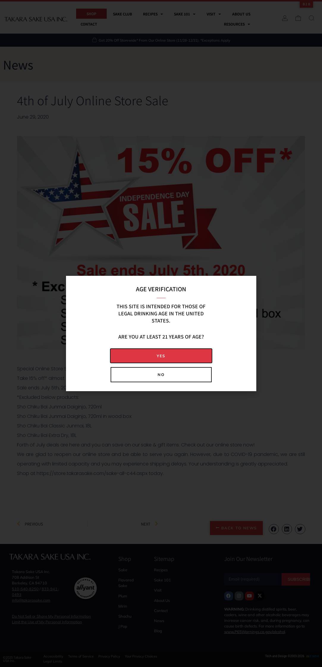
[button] (161, 356)
